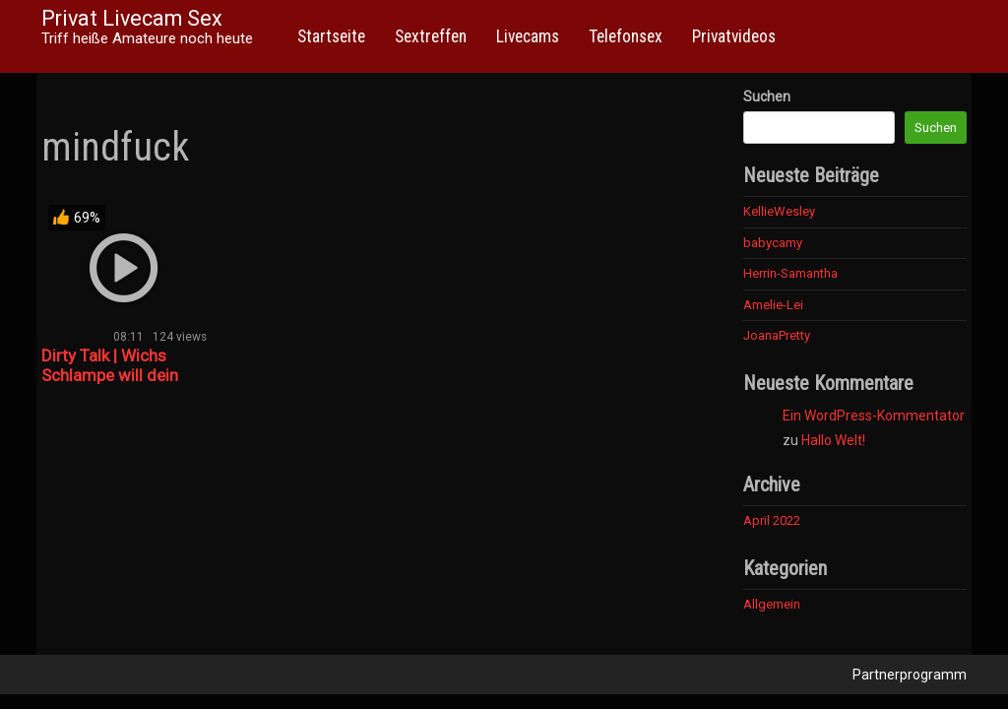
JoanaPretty (776, 335)
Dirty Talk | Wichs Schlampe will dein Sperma (109, 375)
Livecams (527, 36)
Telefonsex (625, 36)
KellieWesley (779, 211)
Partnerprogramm (909, 674)
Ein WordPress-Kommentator (874, 415)
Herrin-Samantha (790, 273)
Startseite (331, 36)
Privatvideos (734, 36)
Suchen (766, 96)
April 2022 (771, 520)
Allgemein (771, 604)
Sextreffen (431, 36)
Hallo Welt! (833, 440)
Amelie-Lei (773, 304)
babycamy (772, 242)
